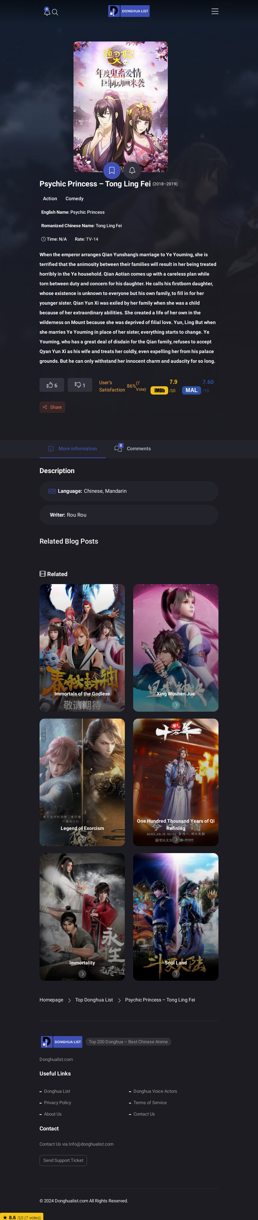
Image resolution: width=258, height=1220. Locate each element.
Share (56, 398)
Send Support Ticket (63, 1152)
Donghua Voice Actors (155, 1082)
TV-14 (92, 231)
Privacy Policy (57, 1094)
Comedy (75, 190)
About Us (53, 1105)
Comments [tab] (132, 439)
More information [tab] (72, 441)
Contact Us (144, 1105)
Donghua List (57, 1082)
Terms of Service (150, 1094)
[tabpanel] (129, 505)
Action (50, 190)
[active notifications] (132, 162)
